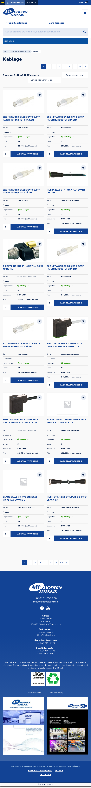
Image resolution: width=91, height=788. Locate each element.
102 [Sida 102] (69, 67)
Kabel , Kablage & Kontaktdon (20, 52)
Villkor (59, 771)
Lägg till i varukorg (27, 154)
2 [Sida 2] (48, 67)
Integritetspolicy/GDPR (40, 771)
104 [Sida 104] (80, 67)
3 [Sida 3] (53, 67)
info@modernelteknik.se (45, 602)
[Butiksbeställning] (44, 80)
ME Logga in (45, 775)
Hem (5, 52)
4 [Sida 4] (59, 67)
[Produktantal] (7, 154)
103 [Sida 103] (75, 67)
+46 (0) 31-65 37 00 (45, 598)
